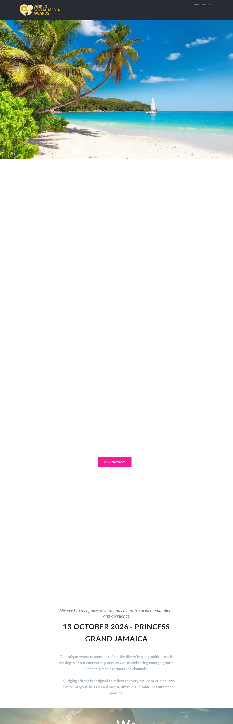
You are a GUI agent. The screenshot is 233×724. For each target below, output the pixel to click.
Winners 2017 (75, 638)
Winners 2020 (75, 627)
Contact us (153, 718)
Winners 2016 (75, 642)
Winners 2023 (75, 646)
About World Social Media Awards (35, 623)
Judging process (27, 627)
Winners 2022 (75, 620)
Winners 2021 (75, 623)
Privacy (140, 718)
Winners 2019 (75, 631)
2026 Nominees (114, 116)
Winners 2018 (75, 635)
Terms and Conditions (174, 718)
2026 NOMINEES (202, 4)
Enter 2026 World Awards (31, 620)
